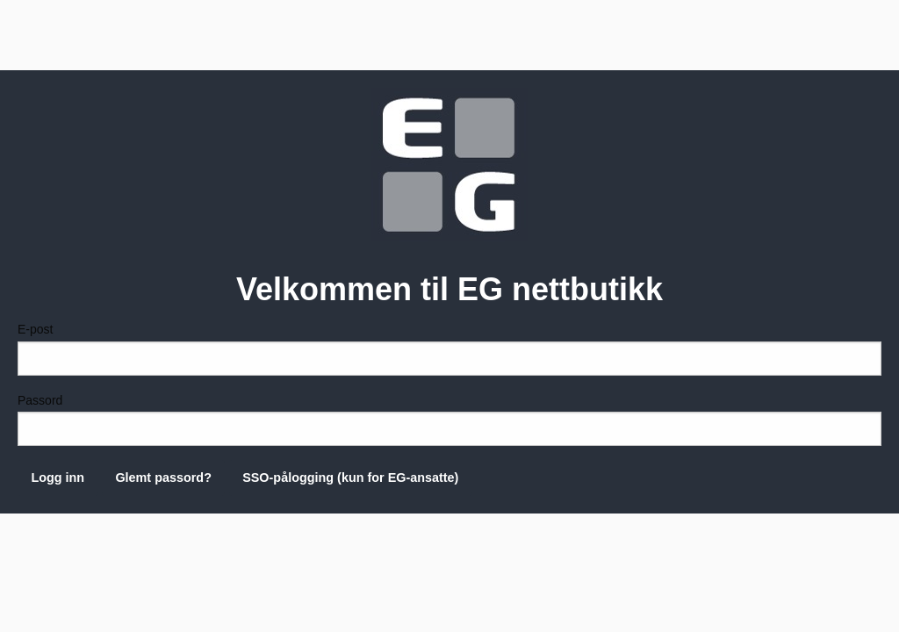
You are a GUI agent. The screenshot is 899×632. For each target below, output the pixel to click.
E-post (449, 348)
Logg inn (57, 477)
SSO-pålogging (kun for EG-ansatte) (350, 477)
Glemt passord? (163, 477)
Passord (449, 419)
